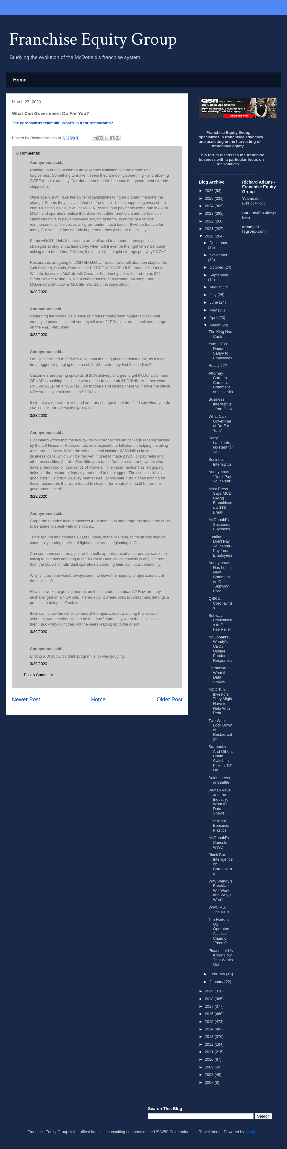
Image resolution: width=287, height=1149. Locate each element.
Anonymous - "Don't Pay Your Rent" (219, 476)
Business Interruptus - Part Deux (220, 404)
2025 (210, 198)
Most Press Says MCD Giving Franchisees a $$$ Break (220, 500)
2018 (210, 999)
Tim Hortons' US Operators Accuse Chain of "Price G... (219, 931)
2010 (210, 1059)
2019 (210, 991)
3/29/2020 (38, 496)
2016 (210, 1014)
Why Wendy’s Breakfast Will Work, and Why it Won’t (220, 890)
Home (19, 79)
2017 (210, 1006)
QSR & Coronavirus (220, 603)
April (214, 317)
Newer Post (26, 700)
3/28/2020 (38, 292)
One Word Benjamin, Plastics (219, 825)
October (217, 267)
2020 (210, 236)
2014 (210, 1029)
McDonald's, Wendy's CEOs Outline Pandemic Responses (220, 649)
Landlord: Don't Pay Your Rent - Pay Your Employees (220, 546)
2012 (210, 1044)
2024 (210, 206)
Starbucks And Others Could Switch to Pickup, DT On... (220, 758)
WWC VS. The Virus (218, 909)
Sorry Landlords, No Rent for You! (220, 445)
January (217, 982)
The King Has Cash (220, 334)
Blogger (252, 1132)
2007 (210, 1082)
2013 (210, 1036)
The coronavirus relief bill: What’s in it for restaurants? (62, 123)
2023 (210, 213)
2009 (210, 1067)
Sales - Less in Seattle (219, 780)
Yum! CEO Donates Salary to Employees (220, 351)
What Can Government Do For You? (219, 423)
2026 (210, 190)
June (214, 302)
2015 (210, 1021)
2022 (210, 221)
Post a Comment (38, 675)
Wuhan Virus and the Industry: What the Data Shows (219, 802)
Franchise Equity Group (93, 39)
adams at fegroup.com (254, 229)
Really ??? (217, 365)
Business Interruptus (219, 462)
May (214, 310)
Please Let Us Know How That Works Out (220, 957)
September (219, 275)
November (219, 255)
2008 (210, 1074)
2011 (210, 1052)
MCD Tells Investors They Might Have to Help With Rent (220, 701)
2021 (210, 228)
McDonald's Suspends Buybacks (219, 524)
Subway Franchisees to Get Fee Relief (220, 622)
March (216, 325)
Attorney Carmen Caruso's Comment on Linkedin (220, 382)
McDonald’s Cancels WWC (218, 842)
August (216, 287)
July (214, 295)
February (218, 974)
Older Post (169, 700)
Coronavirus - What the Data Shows (220, 675)
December (219, 242)
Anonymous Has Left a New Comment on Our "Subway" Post (219, 577)
